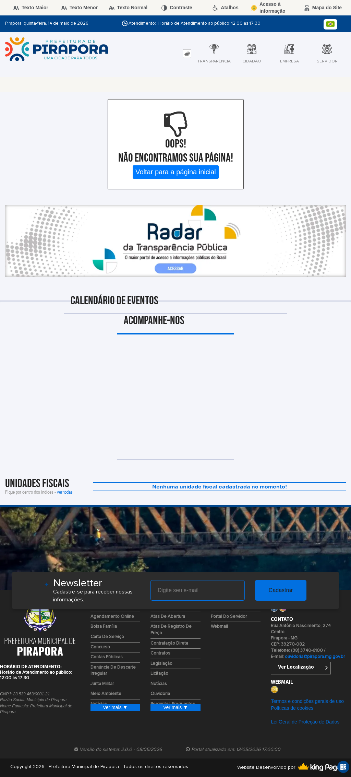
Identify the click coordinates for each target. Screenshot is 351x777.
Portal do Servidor (229, 616)
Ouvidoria (160, 694)
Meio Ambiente (105, 694)
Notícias (158, 684)
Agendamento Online (112, 616)
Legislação (161, 663)
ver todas (65, 492)
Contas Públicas (106, 657)
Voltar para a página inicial (175, 172)
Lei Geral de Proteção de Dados (305, 722)
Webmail (219, 626)
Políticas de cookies (292, 708)
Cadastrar (281, 590)
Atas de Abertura (167, 616)
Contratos (160, 653)
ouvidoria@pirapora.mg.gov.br (315, 657)
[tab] (187, 53)
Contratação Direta (169, 643)
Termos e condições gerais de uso (307, 701)
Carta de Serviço (107, 637)
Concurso (100, 647)
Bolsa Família (103, 626)
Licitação (159, 673)
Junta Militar (102, 684)
